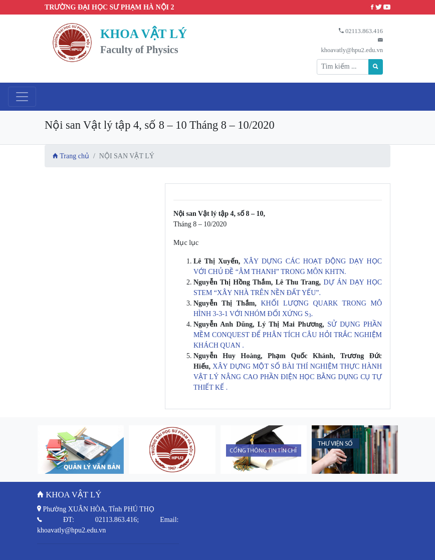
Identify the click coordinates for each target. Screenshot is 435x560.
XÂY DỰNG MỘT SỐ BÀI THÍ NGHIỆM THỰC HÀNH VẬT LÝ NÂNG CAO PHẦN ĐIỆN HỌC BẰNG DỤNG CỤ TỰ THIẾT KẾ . (287, 377)
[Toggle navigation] (22, 97)
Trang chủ (71, 156)
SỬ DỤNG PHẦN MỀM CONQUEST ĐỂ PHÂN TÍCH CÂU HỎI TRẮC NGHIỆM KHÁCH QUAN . (287, 335)
